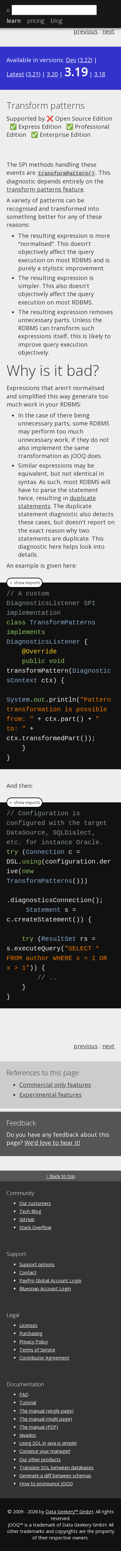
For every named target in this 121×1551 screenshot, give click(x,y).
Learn (13, 20)
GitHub (27, 1219)
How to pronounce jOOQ (46, 1483)
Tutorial (27, 1402)
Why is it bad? (52, 369)
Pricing (35, 20)
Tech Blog (30, 1211)
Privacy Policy (33, 1341)
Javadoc (27, 1435)
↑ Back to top (60, 1176)
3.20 (52, 74)
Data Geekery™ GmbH (69, 1511)
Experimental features (50, 1094)
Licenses (28, 1325)
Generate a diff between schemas (55, 1475)
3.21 (33, 74)
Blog (56, 20)
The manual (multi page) (45, 1418)
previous (86, 31)
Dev (71, 60)
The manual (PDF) (38, 1426)
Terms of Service (37, 1349)
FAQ (23, 1394)
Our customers (35, 1203)
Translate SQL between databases (56, 1467)
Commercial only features (55, 1084)
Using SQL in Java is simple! (48, 1443)
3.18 (99, 74)
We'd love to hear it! (52, 1142)
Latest (15, 74)
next (108, 31)
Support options (37, 1264)
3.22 (85, 60)
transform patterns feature (45, 189)
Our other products (40, 1459)
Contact (27, 1272)
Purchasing (31, 1333)
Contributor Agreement (44, 1357)
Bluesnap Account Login (45, 1288)
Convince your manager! (44, 1451)
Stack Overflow (35, 1227)
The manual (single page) (46, 1410)
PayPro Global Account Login (50, 1280)
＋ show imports (24, 582)
